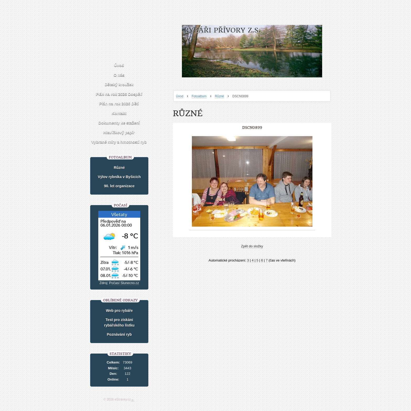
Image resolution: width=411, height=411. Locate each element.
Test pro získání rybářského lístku (119, 322)
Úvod (179, 96)
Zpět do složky (252, 246)
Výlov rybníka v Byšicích (119, 177)
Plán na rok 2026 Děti (119, 103)
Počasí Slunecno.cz (124, 283)
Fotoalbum (199, 96)
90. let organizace (119, 186)
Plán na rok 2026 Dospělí (119, 94)
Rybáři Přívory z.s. (222, 30)
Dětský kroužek (119, 84)
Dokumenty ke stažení (119, 122)
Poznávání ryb (119, 334)
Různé (219, 96)
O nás (119, 75)
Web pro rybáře (119, 310)
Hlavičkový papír (118, 132)
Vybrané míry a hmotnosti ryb (119, 142)
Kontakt (119, 113)
